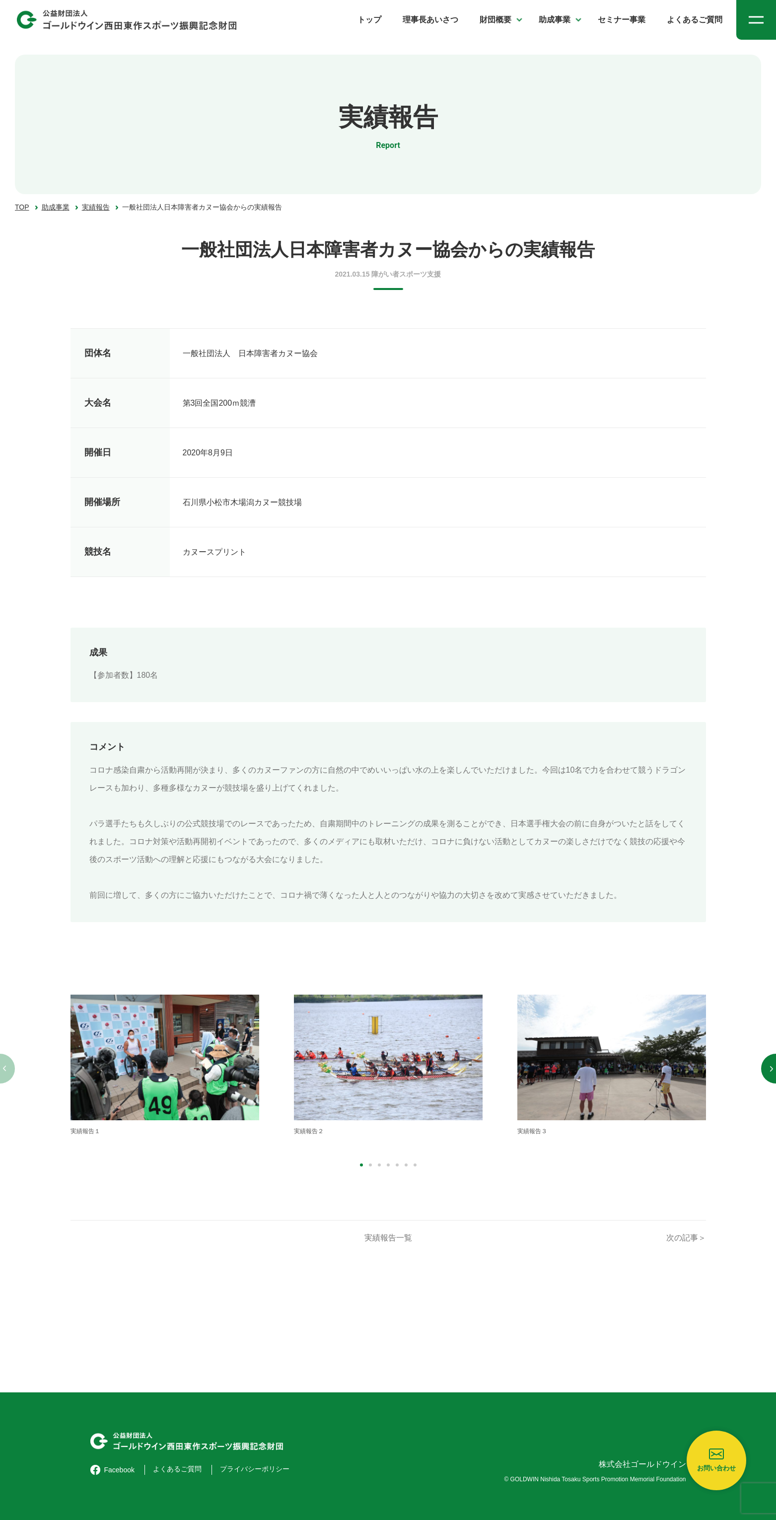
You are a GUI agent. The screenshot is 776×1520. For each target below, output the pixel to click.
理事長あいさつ (430, 19)
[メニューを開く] (756, 20)
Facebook (112, 1470)
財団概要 (495, 19)
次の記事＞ (686, 1237)
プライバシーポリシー (254, 1469)
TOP (22, 207)
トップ (369, 19)
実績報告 (96, 207)
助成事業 (554, 19)
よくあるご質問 (694, 19)
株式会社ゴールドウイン (642, 1464)
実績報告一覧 (388, 1237)
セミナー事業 (621, 19)
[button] (361, 1164)
